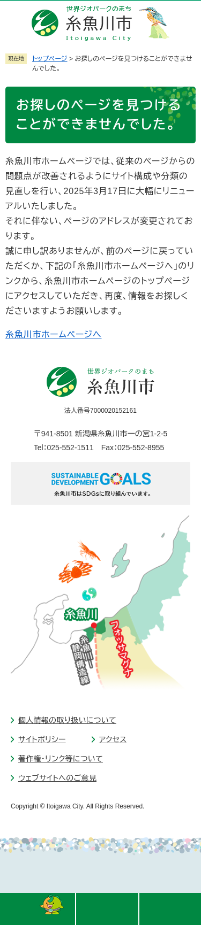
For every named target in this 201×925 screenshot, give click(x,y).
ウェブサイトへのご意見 (57, 778)
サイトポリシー (42, 739)
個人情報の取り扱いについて (67, 720)
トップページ (50, 59)
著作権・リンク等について (60, 758)
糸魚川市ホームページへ (53, 334)
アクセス (113, 739)
